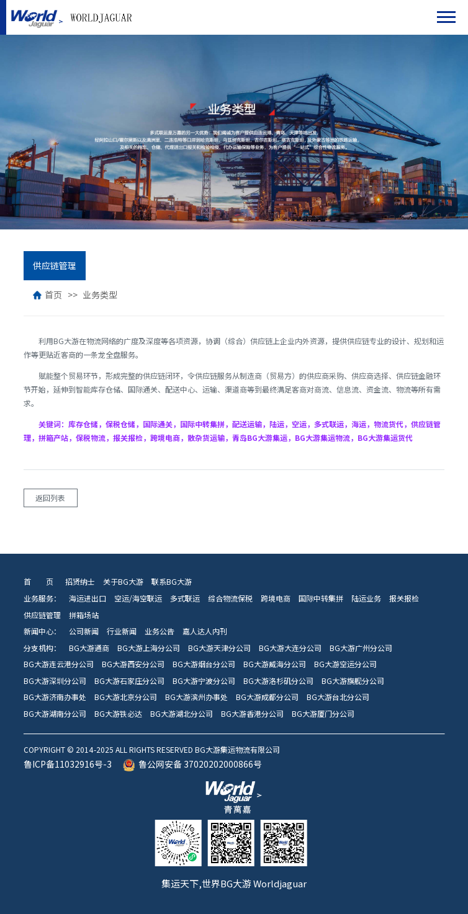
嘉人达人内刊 (204, 631)
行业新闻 (122, 631)
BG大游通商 (89, 648)
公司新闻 (84, 631)
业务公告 (159, 631)
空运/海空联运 (138, 598)
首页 (47, 295)
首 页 (38, 581)
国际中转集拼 (321, 598)
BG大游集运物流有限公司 (35, 17)
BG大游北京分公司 (125, 697)
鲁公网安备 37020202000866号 (192, 764)
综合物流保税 (230, 598)
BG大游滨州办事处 (196, 697)
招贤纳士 (78, 581)
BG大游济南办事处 (55, 697)
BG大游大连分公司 (290, 648)
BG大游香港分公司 (252, 713)
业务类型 (100, 295)
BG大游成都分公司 (267, 697)
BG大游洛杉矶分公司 (278, 681)
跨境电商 (275, 598)
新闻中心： (42, 631)
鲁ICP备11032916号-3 (68, 764)
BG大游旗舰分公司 (353, 681)
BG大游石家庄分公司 (129, 681)
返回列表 (50, 498)
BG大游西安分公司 (133, 664)
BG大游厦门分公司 (323, 713)
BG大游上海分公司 (148, 648)
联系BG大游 (171, 581)
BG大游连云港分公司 (59, 664)
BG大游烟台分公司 (204, 664)
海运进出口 (87, 598)
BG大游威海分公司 (274, 664)
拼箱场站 (84, 615)
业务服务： (42, 598)
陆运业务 (366, 598)
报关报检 (404, 598)
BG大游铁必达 (118, 713)
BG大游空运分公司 (345, 664)
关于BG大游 (123, 581)
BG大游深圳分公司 (55, 681)
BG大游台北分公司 (338, 697)
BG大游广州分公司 (361, 648)
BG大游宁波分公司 (204, 681)
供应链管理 (54, 265)
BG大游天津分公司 (219, 648)
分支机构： (42, 648)
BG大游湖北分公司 (181, 713)
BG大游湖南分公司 (55, 713)
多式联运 (185, 598)
